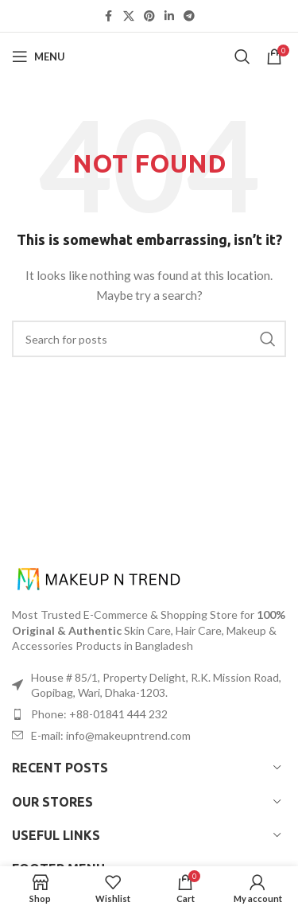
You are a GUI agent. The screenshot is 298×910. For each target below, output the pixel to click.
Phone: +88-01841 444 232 (99, 714)
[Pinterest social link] (149, 16)
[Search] (242, 56)
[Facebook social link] (108, 16)
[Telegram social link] (189, 16)
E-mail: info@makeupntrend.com (111, 735)
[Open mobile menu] (38, 56)
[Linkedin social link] (169, 16)
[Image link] (99, 578)
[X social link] (128, 16)
